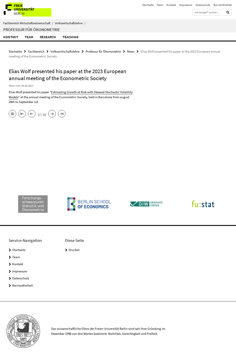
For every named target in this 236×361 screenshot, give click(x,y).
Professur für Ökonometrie (31, 29)
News (130, 51)
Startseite (147, 5)
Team (160, 5)
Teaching (70, 37)
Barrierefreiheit (222, 5)
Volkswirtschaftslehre (70, 23)
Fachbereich (36, 51)
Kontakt (171, 5)
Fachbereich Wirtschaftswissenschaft (28, 23)
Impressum (185, 5)
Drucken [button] (74, 250)
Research (48, 37)
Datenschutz (203, 5)
